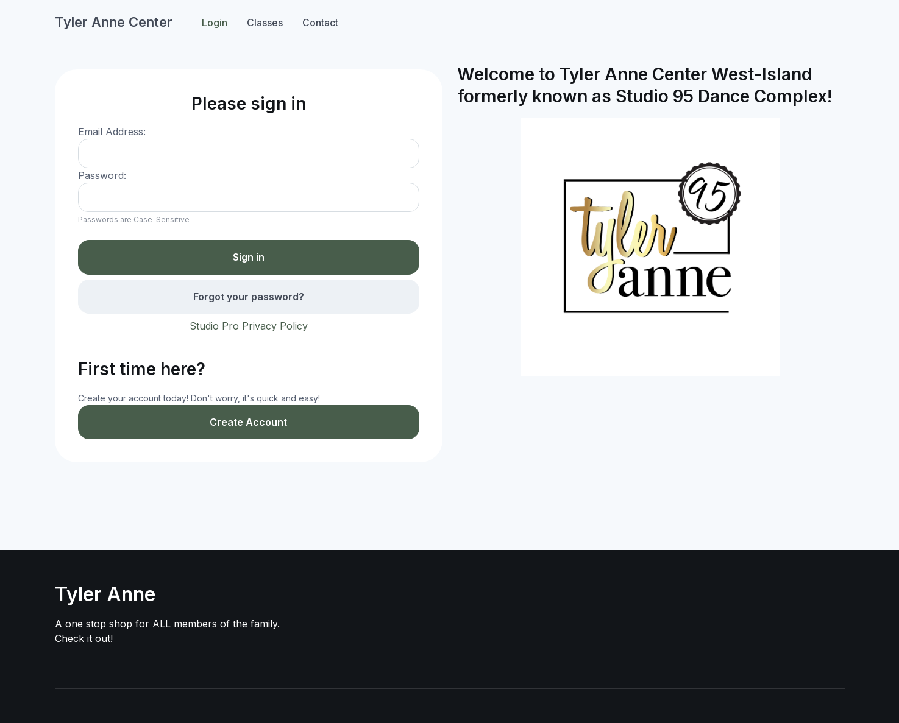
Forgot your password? (248, 297)
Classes (265, 22)
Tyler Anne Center (113, 22)
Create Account (248, 422)
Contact (320, 22)
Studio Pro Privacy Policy (249, 326)
